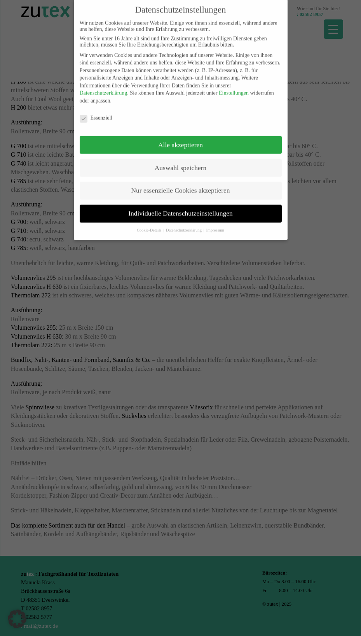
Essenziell (96, 113)
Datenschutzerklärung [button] (184, 225)
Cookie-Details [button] (149, 225)
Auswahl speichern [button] (181, 162)
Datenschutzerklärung (103, 88)
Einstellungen (234, 88)
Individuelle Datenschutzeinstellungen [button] (180, 208)
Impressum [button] (215, 225)
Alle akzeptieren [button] (180, 139)
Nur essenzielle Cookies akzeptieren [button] (180, 185)
